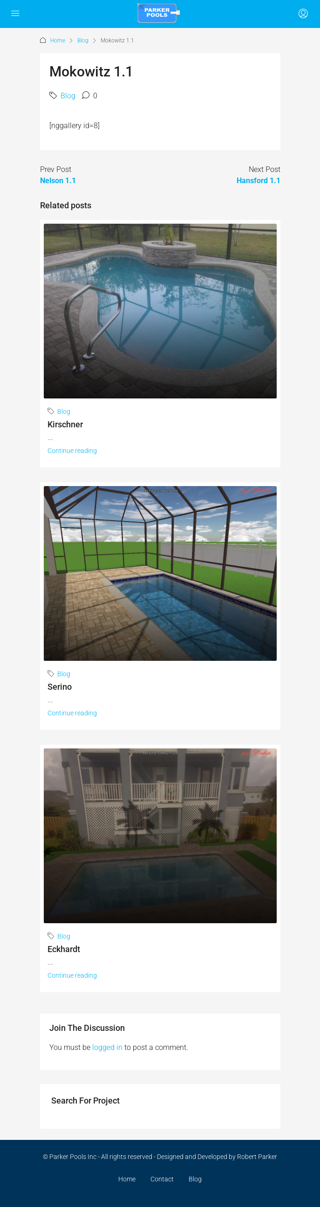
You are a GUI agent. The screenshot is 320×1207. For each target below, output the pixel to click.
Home (57, 40)
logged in (107, 1047)
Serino (60, 687)
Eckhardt (64, 949)
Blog (83, 40)
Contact (162, 1179)
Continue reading (72, 450)
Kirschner (65, 424)
